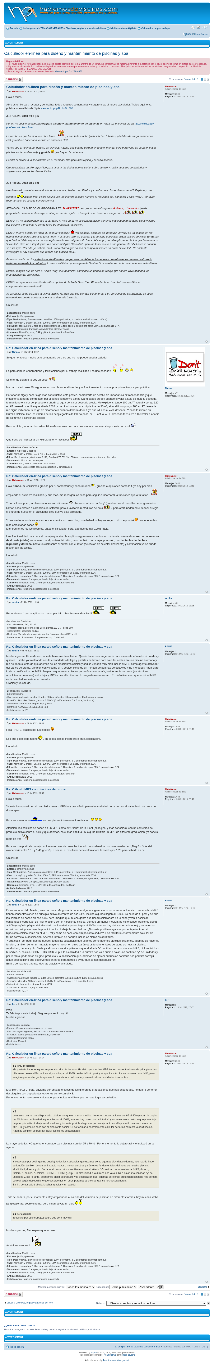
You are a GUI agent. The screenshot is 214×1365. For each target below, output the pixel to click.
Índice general (30, 28)
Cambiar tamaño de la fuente (205, 27)
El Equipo (120, 1346)
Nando (15, 352)
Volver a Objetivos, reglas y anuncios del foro (30, 1302)
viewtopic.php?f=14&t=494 (57, 108)
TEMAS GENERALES (52, 28)
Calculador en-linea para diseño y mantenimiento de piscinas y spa (66, 53)
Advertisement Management (116, 1360)
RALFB (15, 651)
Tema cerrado (13, 79)
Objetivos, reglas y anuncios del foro (86, 28)
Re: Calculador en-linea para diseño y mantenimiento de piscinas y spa (59, 348)
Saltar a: (100, 1303)
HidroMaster (18, 91)
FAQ (188, 34)
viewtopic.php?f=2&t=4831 (68, 71)
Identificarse (201, 34)
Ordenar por (117, 1287)
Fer (13, 1004)
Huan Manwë (110, 1355)
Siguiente (202, 1286)
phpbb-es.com (128, 1355)
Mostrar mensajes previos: (66, 1287)
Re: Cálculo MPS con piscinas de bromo (36, 789)
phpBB (94, 1352)
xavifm (15, 602)
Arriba (206, 341)
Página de (191, 79)
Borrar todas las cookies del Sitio (143, 1346)
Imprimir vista (192, 27)
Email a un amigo (198, 27)
